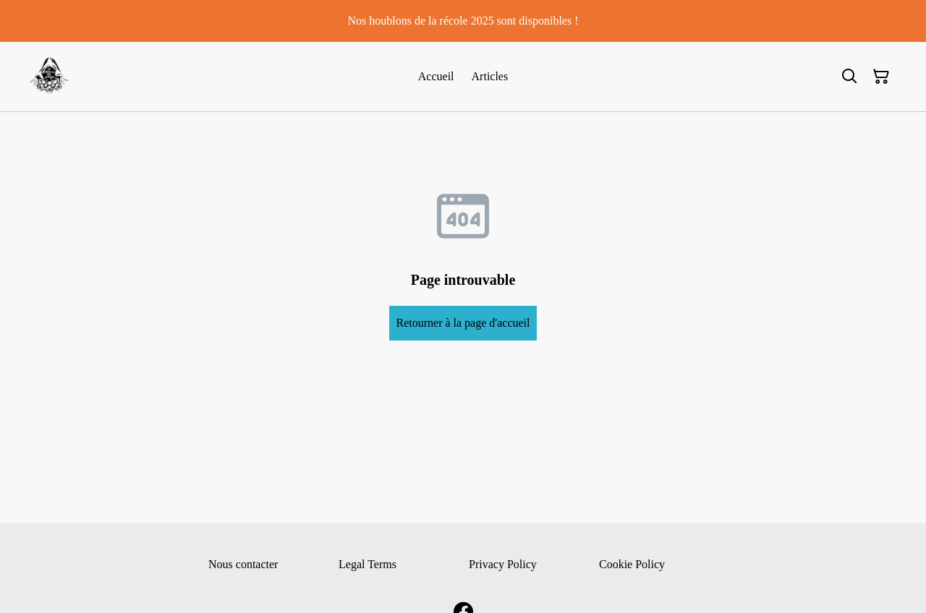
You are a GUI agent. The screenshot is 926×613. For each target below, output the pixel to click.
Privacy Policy (503, 564)
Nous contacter (243, 564)
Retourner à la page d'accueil (463, 323)
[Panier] (881, 77)
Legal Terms (367, 564)
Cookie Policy (632, 564)
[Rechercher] (849, 77)
